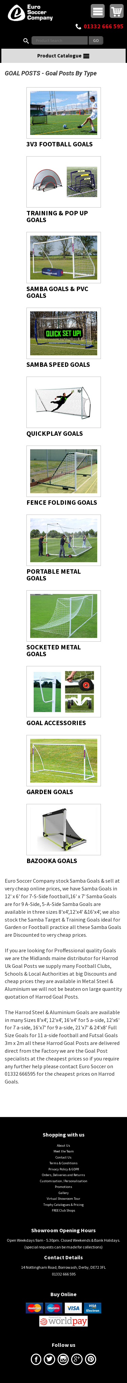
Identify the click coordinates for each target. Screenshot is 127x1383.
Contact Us (63, 1157)
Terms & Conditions (63, 1163)
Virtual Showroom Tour (63, 1198)
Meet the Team (64, 1151)
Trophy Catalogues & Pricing (63, 1204)
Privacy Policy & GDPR (63, 1169)
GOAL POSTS (22, 73)
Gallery (64, 1193)
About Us (63, 1145)
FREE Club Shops (63, 1210)
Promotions (63, 1187)
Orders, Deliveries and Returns (63, 1175)
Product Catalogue (63, 55)
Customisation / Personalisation (63, 1181)
